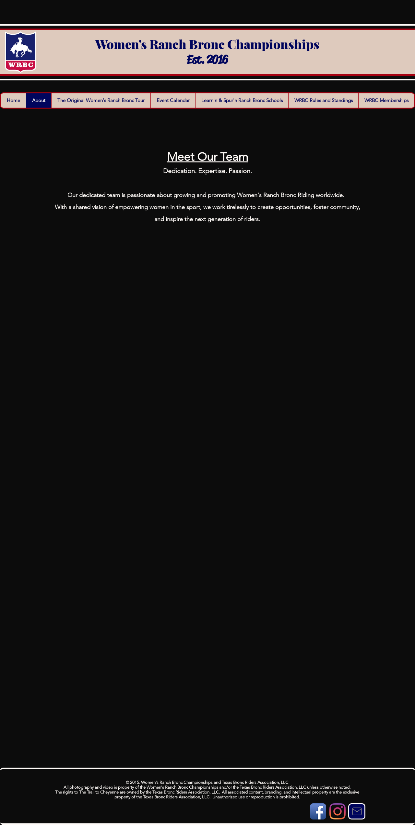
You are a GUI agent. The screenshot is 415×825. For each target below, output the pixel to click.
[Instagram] (337, 811)
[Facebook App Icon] (318, 811)
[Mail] (356, 811)
